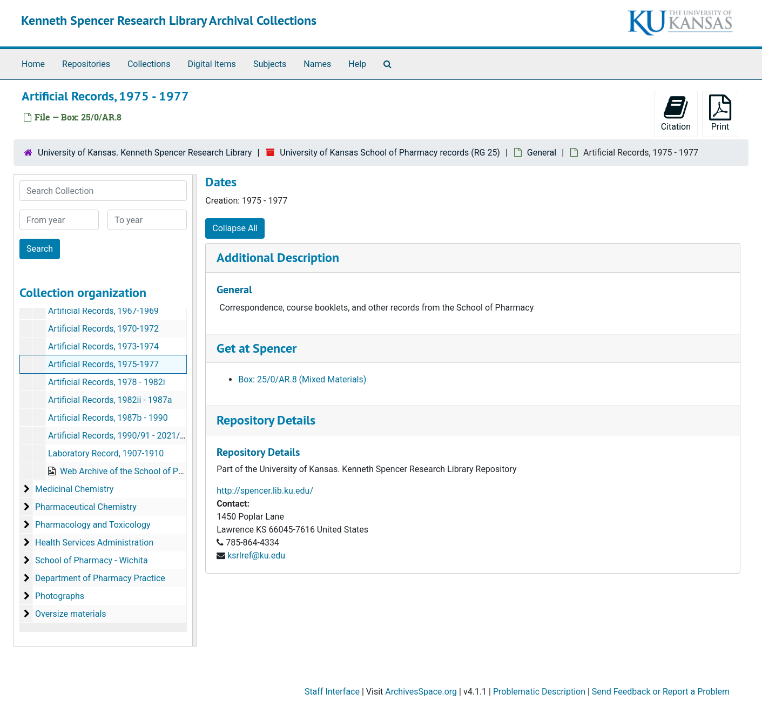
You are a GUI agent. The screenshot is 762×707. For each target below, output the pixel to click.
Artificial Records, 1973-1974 (103, 346)
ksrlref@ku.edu (256, 555)
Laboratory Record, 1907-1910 (106, 453)
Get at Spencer (256, 348)
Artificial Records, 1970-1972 (103, 329)
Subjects (269, 64)
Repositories (86, 64)
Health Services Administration (94, 542)
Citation (676, 113)
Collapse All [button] (235, 228)
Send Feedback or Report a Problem (661, 691)
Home (33, 64)
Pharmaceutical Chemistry (86, 507)
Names (317, 64)
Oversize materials (70, 614)
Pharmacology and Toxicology (93, 525)
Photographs (59, 596)
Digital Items (211, 64)
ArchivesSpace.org (421, 691)
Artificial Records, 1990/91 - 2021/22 (119, 435)
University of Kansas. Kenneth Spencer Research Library (145, 152)
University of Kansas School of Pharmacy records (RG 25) (390, 152)
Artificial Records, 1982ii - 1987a (110, 400)
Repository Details (266, 420)
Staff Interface (332, 691)
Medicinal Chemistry (74, 489)
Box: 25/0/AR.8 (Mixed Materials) (302, 379)
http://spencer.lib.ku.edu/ (265, 491)
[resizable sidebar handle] (194, 410)
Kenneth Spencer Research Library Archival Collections (168, 20)
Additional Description (278, 257)
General (541, 152)
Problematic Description (539, 691)
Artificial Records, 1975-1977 (103, 364)
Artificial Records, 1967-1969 (103, 311)
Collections (149, 64)
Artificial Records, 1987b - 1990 (108, 418)
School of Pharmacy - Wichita (91, 560)
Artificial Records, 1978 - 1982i (106, 382)
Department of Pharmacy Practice (100, 578)
